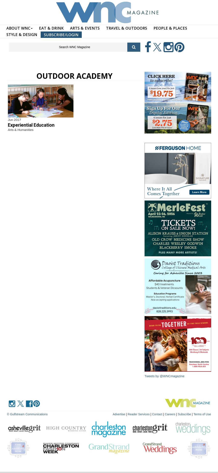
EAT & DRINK (51, 28)
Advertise (119, 414)
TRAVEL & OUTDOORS (126, 28)
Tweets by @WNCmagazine (165, 376)
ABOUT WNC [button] (19, 28)
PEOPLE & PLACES (170, 28)
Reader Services (139, 414)
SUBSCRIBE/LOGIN (61, 34)
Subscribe (185, 414)
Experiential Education (31, 125)
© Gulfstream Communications (27, 414)
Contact (157, 414)
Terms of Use (202, 414)
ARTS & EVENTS (85, 28)
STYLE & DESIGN (21, 34)
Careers (170, 414)
